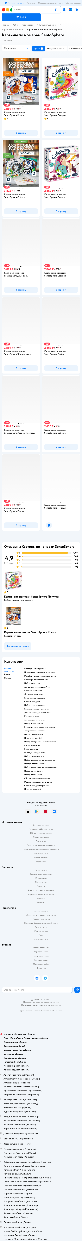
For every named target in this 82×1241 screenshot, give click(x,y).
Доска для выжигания (33, 694)
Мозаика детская (31, 716)
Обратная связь (41, 857)
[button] (21, 17)
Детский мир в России (30, 1011)
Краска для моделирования (36, 709)
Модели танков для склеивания (38, 782)
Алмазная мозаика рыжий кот (37, 687)
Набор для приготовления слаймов (40, 742)
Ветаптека (41, 968)
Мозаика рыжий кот (33, 690)
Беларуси (57, 1011)
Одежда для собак (41, 964)
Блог (41, 935)
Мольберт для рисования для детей (40, 676)
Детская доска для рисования (37, 712)
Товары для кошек (41, 947)
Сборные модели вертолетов (37, 785)
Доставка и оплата (41, 825)
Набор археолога (32, 683)
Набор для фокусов (33, 775)
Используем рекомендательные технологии (41, 1005)
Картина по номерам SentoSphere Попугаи (31, 596)
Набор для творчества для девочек (39, 760)
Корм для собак (41, 960)
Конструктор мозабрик (34, 698)
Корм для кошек (41, 951)
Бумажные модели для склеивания (39, 727)
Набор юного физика (33, 771)
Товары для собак (41, 956)
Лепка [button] (7, 674)
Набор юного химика (34, 756)
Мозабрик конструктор (35, 669)
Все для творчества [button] (9, 669)
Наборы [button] (7, 678)
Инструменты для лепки (35, 753)
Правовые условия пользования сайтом (41, 1002)
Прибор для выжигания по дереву (39, 672)
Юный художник (47, 24)
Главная (5, 24)
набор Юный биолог (33, 723)
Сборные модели (32, 701)
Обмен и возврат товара (41, 833)
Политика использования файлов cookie (41, 849)
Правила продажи (41, 837)
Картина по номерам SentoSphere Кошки (30, 632)
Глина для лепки (31, 749)
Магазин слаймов (32, 745)
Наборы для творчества (34, 764)
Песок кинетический (33, 734)
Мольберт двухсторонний (36, 680)
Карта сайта (41, 861)
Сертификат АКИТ (41, 853)
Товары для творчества (34, 731)
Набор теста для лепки (34, 705)
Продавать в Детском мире (41, 829)
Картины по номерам (13, 29)
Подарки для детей (32, 789)
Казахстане (46, 1011)
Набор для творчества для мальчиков (40, 767)
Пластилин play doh (33, 738)
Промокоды (41, 841)
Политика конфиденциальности (41, 845)
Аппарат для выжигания (34, 720)
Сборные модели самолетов (37, 778)
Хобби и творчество (23, 24)
